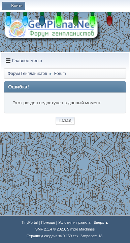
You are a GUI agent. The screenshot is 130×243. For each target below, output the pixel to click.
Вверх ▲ (101, 222)
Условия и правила (74, 222)
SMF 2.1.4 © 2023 (50, 229)
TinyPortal (30, 222)
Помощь (48, 222)
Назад (65, 121)
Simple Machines (81, 229)
